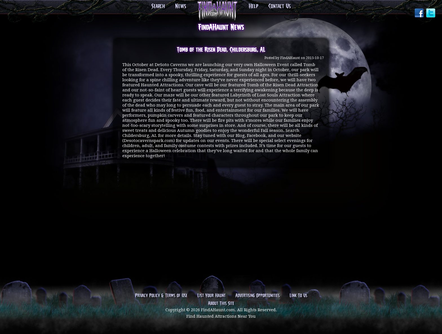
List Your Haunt (211, 295)
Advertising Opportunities (257, 295)
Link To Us (298, 295)
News (180, 6)
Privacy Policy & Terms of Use (161, 295)
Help (253, 6)
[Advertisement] (221, 193)
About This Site (221, 303)
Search (158, 6)
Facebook (420, 13)
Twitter (431, 13)
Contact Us (279, 6)
